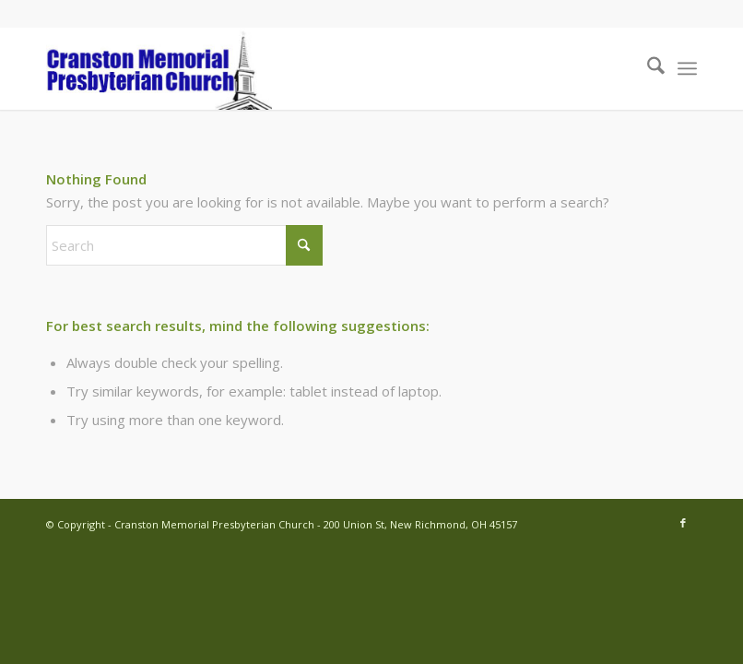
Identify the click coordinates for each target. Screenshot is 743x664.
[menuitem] (647, 68)
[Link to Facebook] (683, 523)
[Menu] (687, 68)
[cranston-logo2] (159, 68)
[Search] (647, 68)
